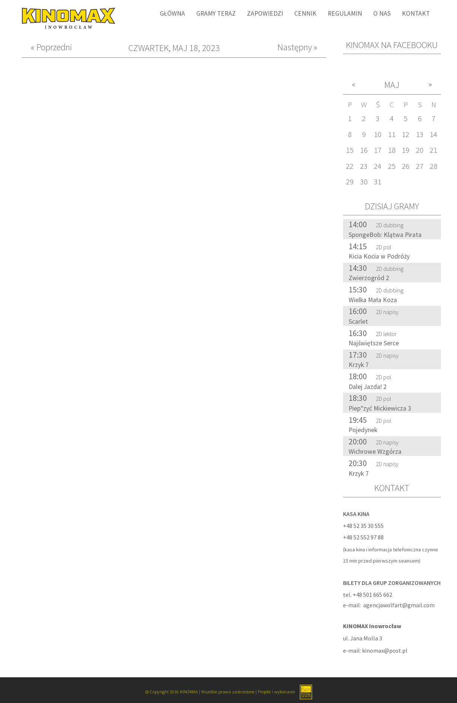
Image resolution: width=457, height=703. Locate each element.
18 (392, 150)
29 (349, 182)
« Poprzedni (51, 47)
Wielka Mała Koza (373, 300)
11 (392, 134)
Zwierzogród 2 (369, 278)
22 (349, 166)
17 (377, 150)
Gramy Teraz (216, 13)
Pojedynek (363, 430)
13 (419, 134)
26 (405, 166)
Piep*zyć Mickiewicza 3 (380, 408)
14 (433, 134)
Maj (391, 85)
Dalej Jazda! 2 (368, 387)
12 (405, 134)
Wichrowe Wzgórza (375, 451)
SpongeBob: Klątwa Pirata (385, 235)
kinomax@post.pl (384, 650)
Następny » (297, 47)
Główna (172, 13)
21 (433, 150)
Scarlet (358, 321)
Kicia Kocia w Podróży (379, 256)
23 (364, 166)
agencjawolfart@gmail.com (399, 605)
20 (419, 150)
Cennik (305, 13)
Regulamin (345, 13)
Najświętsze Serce (374, 343)
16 (364, 150)
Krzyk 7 (359, 365)
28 (433, 166)
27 (419, 166)
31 (377, 182)
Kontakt (416, 13)
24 (377, 166)
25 (392, 166)
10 (377, 134)
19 (405, 150)
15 (349, 150)
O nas (382, 13)
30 (364, 182)
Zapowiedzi (265, 13)
